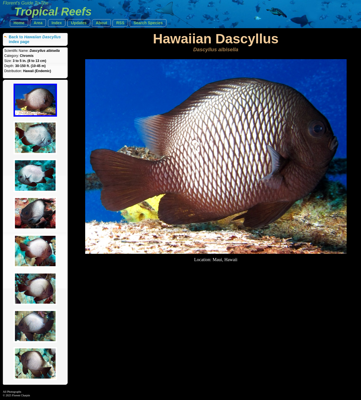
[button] (19, 23)
